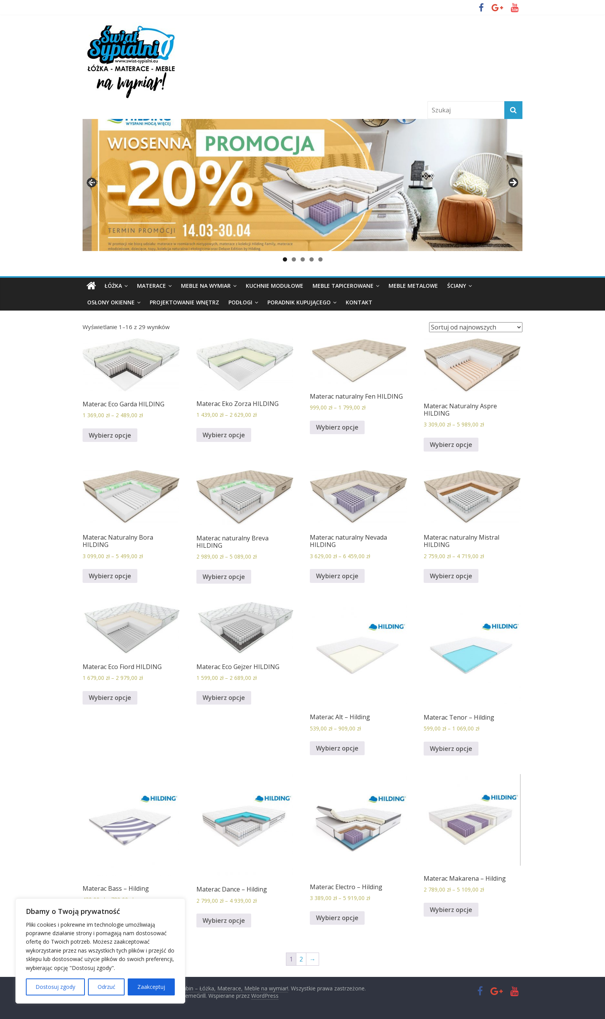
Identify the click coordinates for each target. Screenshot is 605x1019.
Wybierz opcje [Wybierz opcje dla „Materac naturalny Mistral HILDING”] (451, 576)
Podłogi (240, 302)
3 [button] (303, 259)
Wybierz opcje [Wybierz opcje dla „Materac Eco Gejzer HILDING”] (224, 697)
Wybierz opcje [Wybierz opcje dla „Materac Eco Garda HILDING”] (110, 435)
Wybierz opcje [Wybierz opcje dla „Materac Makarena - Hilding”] (451, 909)
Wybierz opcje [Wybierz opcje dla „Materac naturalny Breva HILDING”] (224, 576)
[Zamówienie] (475, 327)
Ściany (456, 285)
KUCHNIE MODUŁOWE (274, 285)
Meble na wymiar (206, 285)
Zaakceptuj (151, 986)
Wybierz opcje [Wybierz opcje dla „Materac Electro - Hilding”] (337, 918)
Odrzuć (106, 986)
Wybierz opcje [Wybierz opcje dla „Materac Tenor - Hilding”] (451, 748)
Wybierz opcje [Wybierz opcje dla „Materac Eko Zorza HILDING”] (224, 435)
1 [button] (285, 259)
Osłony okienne (111, 302)
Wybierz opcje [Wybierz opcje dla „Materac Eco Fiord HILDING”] (110, 697)
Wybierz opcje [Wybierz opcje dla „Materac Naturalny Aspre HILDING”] (451, 444)
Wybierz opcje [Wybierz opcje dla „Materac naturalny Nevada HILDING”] (337, 576)
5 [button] (320, 259)
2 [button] (294, 259)
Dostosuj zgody (55, 986)
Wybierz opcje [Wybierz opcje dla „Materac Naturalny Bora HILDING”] (110, 576)
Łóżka (113, 285)
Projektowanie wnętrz (184, 302)
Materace (151, 285)
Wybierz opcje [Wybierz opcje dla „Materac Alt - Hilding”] (337, 748)
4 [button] (311, 259)
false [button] (92, 181)
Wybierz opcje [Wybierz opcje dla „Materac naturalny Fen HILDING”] (337, 427)
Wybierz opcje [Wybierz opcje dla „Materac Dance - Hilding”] (224, 920)
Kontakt (359, 302)
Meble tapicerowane (343, 285)
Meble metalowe (413, 285)
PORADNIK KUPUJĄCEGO (299, 302)
